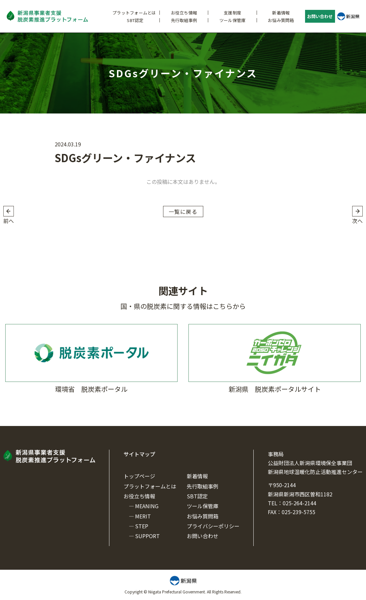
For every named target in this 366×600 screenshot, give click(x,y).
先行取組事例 (184, 20)
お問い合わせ (320, 16)
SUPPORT (147, 536)
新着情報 (281, 13)
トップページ (139, 476)
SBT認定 (135, 20)
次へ (357, 221)
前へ (8, 221)
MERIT (143, 516)
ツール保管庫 (232, 20)
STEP (141, 526)
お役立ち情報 (184, 13)
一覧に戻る (183, 211)
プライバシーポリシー (213, 526)
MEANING (146, 506)
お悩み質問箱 (281, 20)
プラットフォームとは (134, 13)
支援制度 (232, 13)
